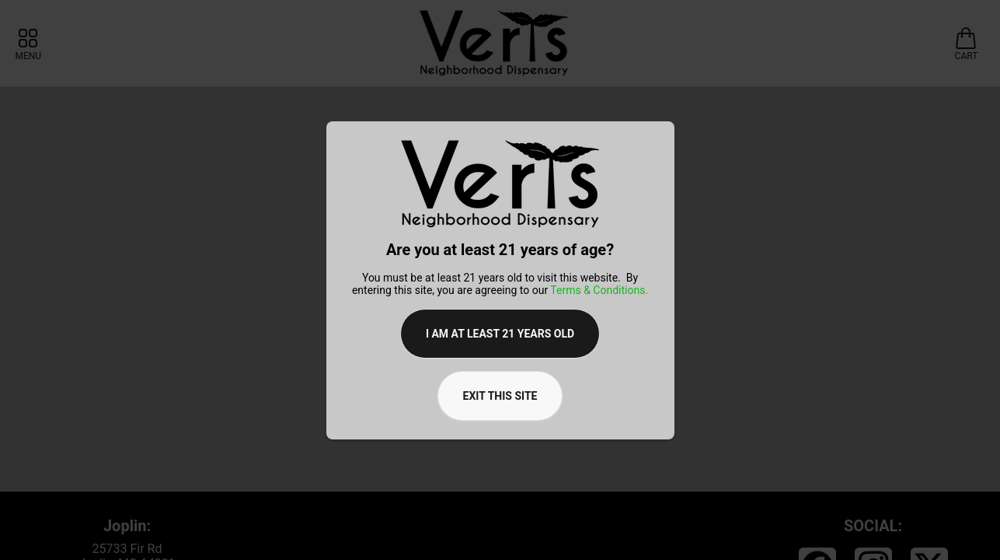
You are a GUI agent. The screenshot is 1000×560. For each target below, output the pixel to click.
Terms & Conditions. (599, 290)
